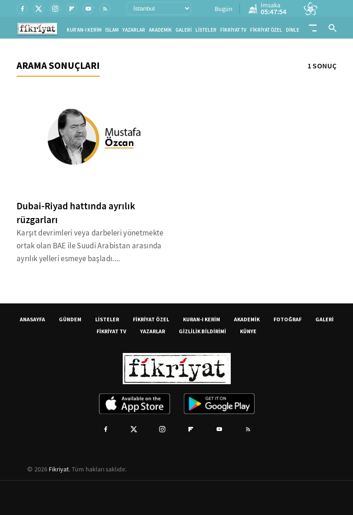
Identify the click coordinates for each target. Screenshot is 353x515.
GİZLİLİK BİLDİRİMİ (202, 331)
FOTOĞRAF (287, 319)
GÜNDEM (70, 319)
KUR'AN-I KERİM (84, 30)
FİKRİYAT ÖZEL (266, 30)
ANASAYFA (32, 319)
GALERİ (184, 30)
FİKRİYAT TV (233, 30)
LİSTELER (205, 30)
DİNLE (292, 30)
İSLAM (112, 30)
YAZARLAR (133, 30)
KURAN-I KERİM (201, 319)
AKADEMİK (160, 30)
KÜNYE (248, 331)
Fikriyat (59, 469)
